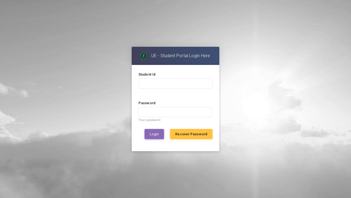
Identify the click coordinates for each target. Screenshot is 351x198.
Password (146, 103)
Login (154, 134)
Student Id (146, 74)
